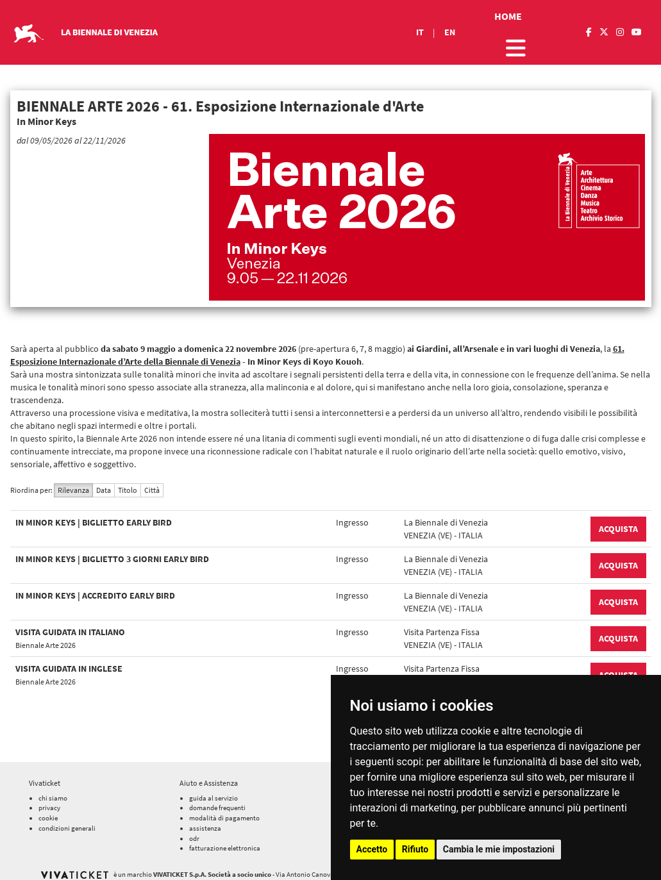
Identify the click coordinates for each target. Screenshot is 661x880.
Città (152, 490)
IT (420, 32)
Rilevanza (73, 490)
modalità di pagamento (224, 809)
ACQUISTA (618, 529)
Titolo (127, 490)
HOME (508, 16)
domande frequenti (217, 799)
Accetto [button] (372, 849)
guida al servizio (213, 789)
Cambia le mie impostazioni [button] (499, 849)
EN (449, 32)
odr (194, 829)
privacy (49, 799)
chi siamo (52, 789)
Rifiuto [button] (415, 849)
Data (103, 490)
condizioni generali (67, 819)
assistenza (205, 819)
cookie (48, 809)
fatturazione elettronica (224, 839)
